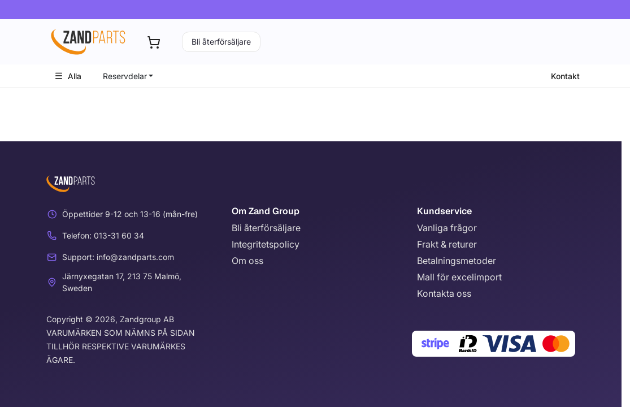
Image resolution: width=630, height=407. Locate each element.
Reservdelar (125, 76)
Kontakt (565, 76)
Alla (67, 76)
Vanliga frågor (447, 227)
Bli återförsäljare (221, 41)
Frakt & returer (447, 244)
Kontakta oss (444, 293)
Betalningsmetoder (456, 260)
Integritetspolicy (265, 244)
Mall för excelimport (459, 277)
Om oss (247, 260)
